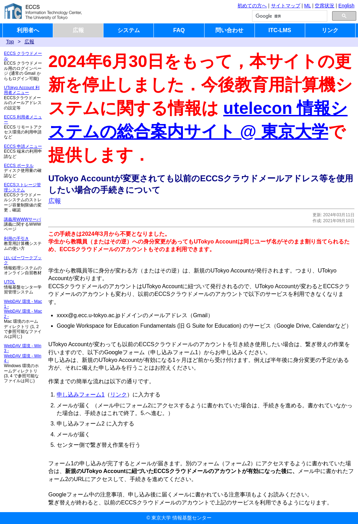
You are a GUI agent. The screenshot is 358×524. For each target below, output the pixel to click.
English (346, 5)
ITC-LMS (279, 30)
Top (10, 41)
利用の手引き (16, 238)
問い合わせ (229, 30)
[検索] (289, 16)
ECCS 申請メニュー (23, 146)
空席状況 (324, 5)
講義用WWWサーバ (22, 219)
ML (307, 5)
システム (128, 30)
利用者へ (28, 30)
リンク (330, 30)
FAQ (179, 30)
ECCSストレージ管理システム (22, 187)
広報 (78, 30)
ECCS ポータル (19, 165)
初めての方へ (252, 5)
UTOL (9, 281)
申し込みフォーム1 (81, 395)
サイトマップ (285, 5)
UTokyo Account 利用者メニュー (21, 90)
